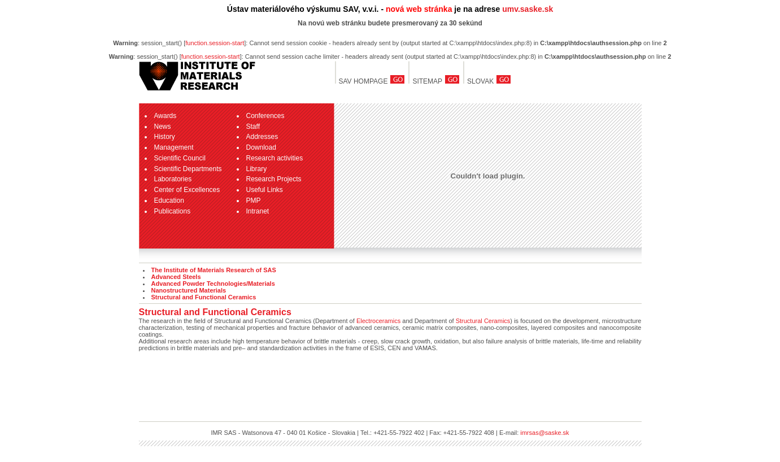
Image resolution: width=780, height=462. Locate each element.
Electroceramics (378, 320)
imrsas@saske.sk (544, 432)
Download (261, 147)
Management (174, 147)
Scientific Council (180, 158)
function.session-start (214, 43)
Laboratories (173, 179)
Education (169, 200)
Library (256, 169)
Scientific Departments (188, 169)
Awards (165, 116)
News (162, 126)
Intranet (257, 211)
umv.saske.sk (527, 9)
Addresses (262, 137)
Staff (253, 126)
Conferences (265, 116)
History (164, 137)
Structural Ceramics (483, 320)
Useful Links (264, 190)
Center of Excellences (187, 190)
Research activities (274, 158)
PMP (253, 200)
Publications (172, 211)
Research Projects (274, 179)
